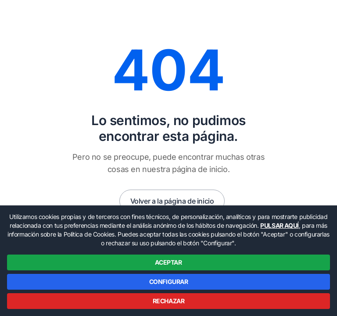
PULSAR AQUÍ (279, 225)
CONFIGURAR (168, 281)
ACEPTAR (168, 262)
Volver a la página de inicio (172, 201)
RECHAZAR (169, 301)
